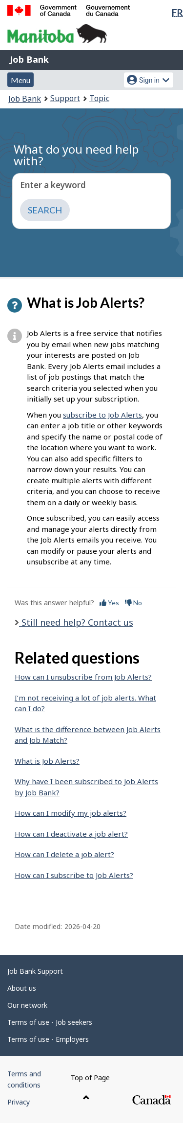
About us (21, 988)
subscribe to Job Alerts (102, 415)
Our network (27, 1005)
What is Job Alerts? (47, 761)
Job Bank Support (35, 971)
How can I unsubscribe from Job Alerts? (83, 677)
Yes (109, 602)
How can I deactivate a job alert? (71, 834)
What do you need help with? (76, 154)
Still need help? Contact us (76, 622)
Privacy (18, 1101)
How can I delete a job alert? (64, 854)
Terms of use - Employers (48, 1039)
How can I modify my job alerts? (70, 813)
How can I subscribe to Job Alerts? (74, 875)
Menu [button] (20, 80)
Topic (99, 98)
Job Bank (29, 59)
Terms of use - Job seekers (49, 1022)
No (133, 602)
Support (65, 98)
